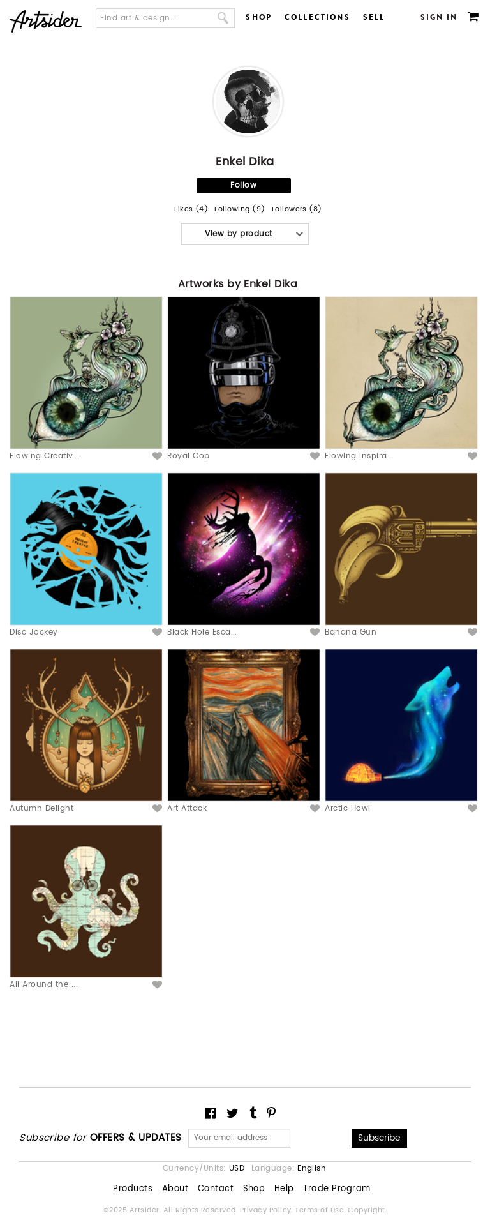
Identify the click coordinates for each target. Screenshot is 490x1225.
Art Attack (187, 808)
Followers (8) (297, 210)
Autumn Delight (41, 808)
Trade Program (336, 1189)
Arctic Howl (347, 808)
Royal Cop (188, 456)
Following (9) (239, 210)
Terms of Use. (321, 1210)
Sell (374, 17)
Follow (243, 185)
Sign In (439, 17)
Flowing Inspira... (359, 456)
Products (132, 1189)
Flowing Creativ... (45, 456)
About (175, 1189)
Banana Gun (350, 632)
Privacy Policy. (267, 1210)
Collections (317, 17)
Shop (259, 17)
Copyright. (367, 1210)
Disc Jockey (33, 632)
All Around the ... (44, 985)
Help (284, 1189)
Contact (216, 1189)
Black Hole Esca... (202, 632)
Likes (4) (191, 210)
